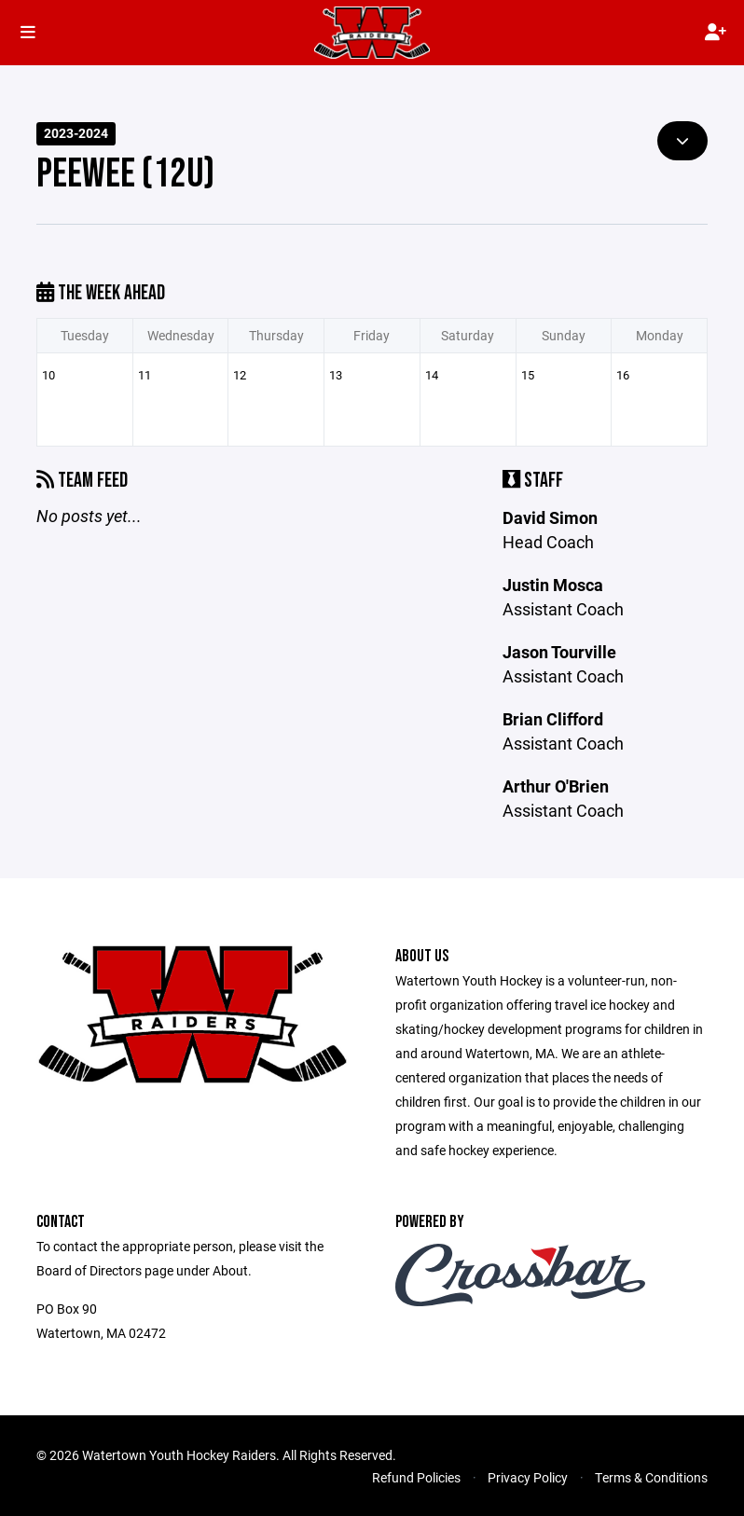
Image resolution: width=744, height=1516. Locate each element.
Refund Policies (416, 1477)
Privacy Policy (528, 1477)
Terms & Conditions (651, 1477)
